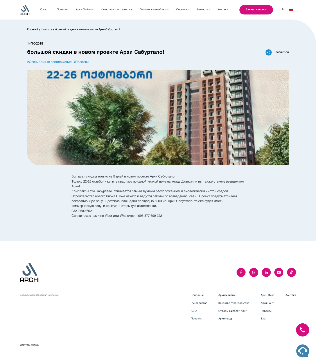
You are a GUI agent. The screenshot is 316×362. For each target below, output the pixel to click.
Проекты (196, 318)
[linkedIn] (266, 272)
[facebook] (241, 272)
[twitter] (291, 272)
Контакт (290, 295)
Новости (46, 29)
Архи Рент (267, 303)
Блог (264, 318)
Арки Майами (226, 295)
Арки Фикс (267, 295)
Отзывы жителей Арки (232, 311)
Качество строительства (234, 303)
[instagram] (253, 272)
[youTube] (278, 272)
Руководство (199, 303)
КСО (194, 311)
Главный (32, 29)
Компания (197, 295)
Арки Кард (225, 318)
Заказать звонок (255, 9)
